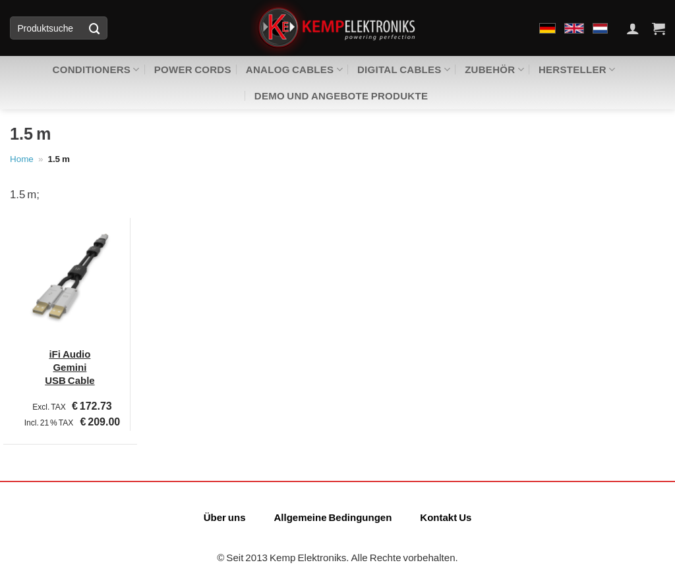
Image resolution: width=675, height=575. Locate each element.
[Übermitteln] (95, 28)
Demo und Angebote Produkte (341, 95)
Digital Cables (403, 69)
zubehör (494, 69)
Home (22, 158)
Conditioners (96, 69)
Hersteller (577, 69)
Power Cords (192, 69)
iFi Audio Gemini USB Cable (70, 367)
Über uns (225, 517)
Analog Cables (294, 69)
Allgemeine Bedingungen (333, 517)
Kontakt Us (445, 517)
